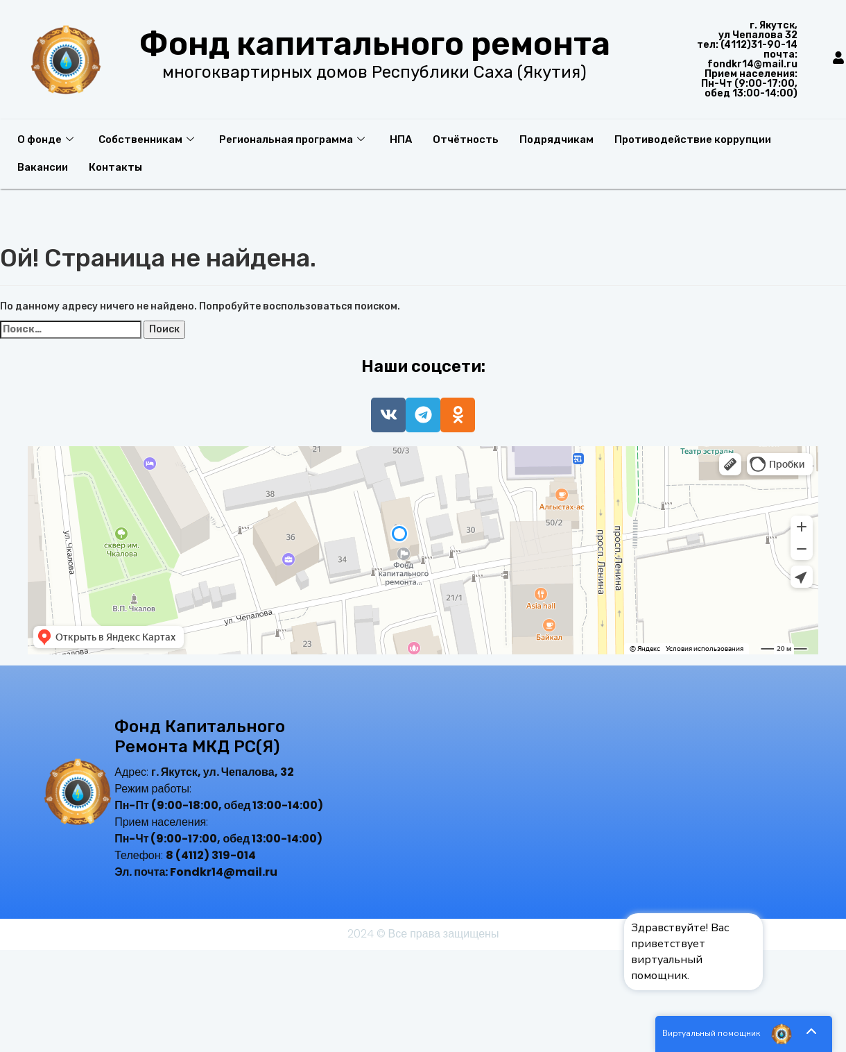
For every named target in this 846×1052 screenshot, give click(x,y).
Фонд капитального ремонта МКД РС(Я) (199, 736)
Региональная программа (292, 139)
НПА (401, 139)
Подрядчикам (556, 139)
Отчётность (466, 139)
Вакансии (42, 167)
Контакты (115, 167)
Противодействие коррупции (692, 139)
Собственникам (146, 139)
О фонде (45, 139)
